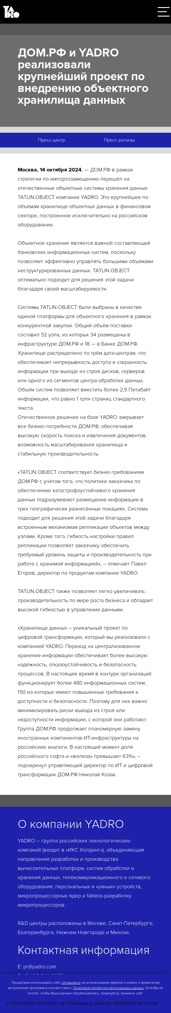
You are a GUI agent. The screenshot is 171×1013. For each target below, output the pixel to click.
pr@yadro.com (39, 966)
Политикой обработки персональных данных (108, 988)
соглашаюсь (71, 982)
